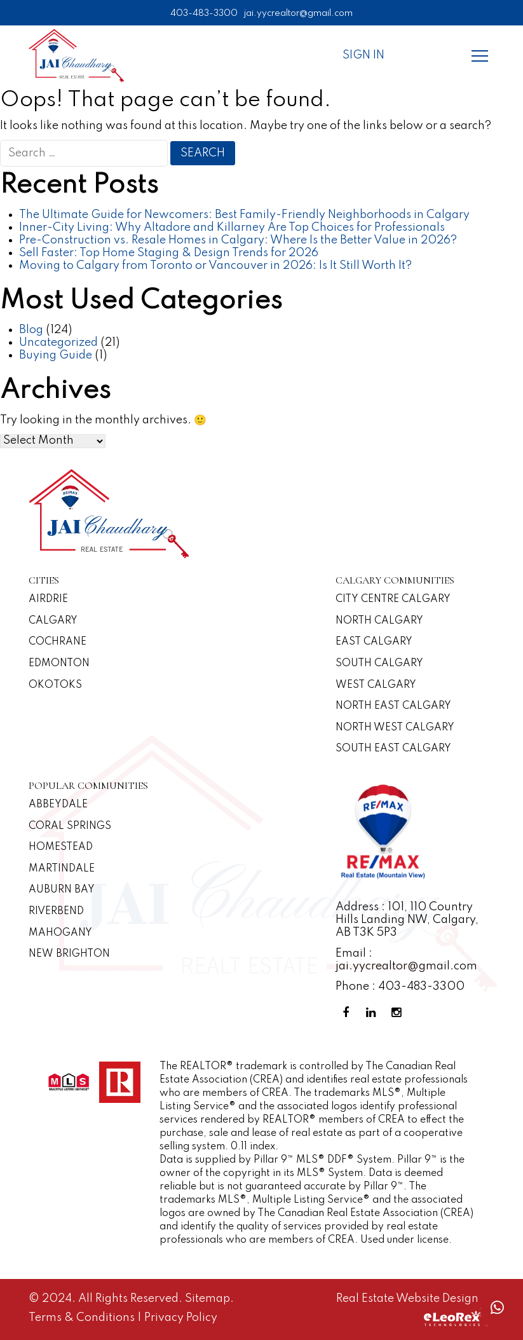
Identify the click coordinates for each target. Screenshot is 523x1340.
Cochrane (57, 642)
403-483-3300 (204, 13)
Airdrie (48, 599)
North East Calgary (393, 706)
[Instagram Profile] (399, 1012)
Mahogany (60, 933)
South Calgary (379, 664)
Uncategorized (58, 342)
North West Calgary (395, 728)
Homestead (61, 847)
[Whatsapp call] (497, 1308)
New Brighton (69, 954)
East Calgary (374, 642)
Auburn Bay (62, 890)
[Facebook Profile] (348, 1012)
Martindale (62, 869)
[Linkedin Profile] (373, 1012)
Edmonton (59, 664)
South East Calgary (393, 749)
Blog (31, 330)
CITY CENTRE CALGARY (393, 599)
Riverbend (56, 911)
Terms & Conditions (83, 1317)
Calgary (53, 621)
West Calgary (376, 685)
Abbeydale (58, 805)
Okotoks (55, 685)
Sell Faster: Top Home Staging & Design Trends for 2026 (168, 253)
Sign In (363, 55)
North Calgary (379, 621)
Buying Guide (55, 355)
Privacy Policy (180, 1317)
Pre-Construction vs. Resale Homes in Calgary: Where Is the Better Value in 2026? (238, 240)
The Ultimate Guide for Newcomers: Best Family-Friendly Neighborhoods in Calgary (244, 215)
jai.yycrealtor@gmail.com (298, 13)
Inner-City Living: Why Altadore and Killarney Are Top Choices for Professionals (232, 227)
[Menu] (479, 55)
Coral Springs (70, 826)
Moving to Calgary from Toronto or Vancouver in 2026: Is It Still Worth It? (215, 265)
